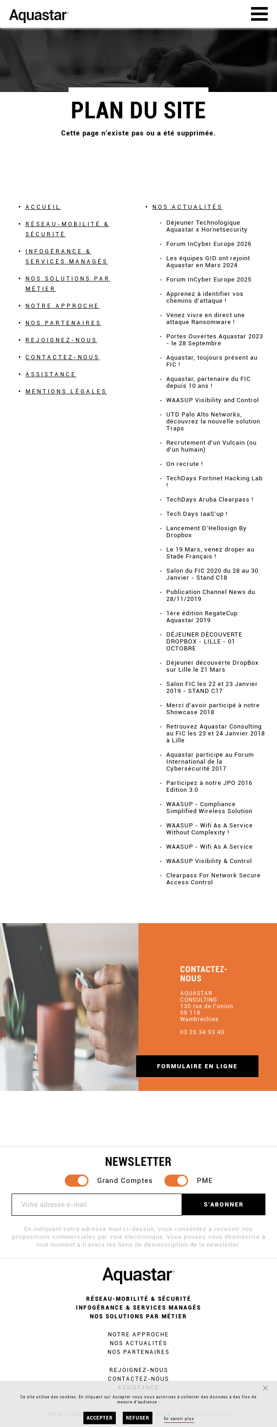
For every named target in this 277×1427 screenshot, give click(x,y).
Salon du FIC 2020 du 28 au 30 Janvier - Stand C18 (212, 574)
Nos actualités (187, 207)
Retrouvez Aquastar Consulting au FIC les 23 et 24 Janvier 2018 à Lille (215, 733)
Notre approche (62, 306)
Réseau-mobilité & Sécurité (67, 229)
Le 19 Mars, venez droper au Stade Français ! (210, 553)
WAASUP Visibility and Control (212, 400)
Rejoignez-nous (61, 340)
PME (205, 1180)
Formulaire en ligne (197, 1066)
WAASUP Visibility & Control (209, 860)
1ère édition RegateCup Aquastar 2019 (202, 617)
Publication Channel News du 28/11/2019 (210, 595)
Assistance (50, 374)
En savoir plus (179, 1418)
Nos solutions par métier (67, 284)
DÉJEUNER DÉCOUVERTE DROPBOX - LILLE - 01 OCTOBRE (204, 641)
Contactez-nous (62, 357)
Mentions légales (66, 391)
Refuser (137, 1418)
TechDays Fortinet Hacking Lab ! (214, 482)
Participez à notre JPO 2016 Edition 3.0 (209, 786)
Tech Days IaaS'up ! (196, 513)
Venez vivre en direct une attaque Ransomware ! (205, 318)
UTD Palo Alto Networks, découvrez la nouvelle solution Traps (213, 421)
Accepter (100, 1418)
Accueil (43, 207)
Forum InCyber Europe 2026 (209, 243)
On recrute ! (184, 463)
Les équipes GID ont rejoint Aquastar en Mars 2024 (208, 262)
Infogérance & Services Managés (66, 256)
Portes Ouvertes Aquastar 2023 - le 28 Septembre (214, 340)
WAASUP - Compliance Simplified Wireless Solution (209, 808)
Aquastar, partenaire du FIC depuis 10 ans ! (208, 382)
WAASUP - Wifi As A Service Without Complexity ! (209, 829)
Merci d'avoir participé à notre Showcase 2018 (213, 709)
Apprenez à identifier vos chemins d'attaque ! (205, 297)
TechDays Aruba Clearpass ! (209, 499)
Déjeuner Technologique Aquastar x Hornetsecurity (207, 226)
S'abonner (224, 1204)
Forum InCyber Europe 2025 (209, 279)
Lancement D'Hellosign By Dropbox (206, 532)
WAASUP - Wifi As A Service (209, 846)
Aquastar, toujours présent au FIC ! (212, 361)
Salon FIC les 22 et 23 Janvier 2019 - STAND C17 (212, 687)
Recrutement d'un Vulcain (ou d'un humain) (211, 446)
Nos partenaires (63, 323)
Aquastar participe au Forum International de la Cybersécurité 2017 (210, 761)
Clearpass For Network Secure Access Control (213, 879)
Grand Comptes (125, 1180)
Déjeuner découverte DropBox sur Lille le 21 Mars (212, 666)
